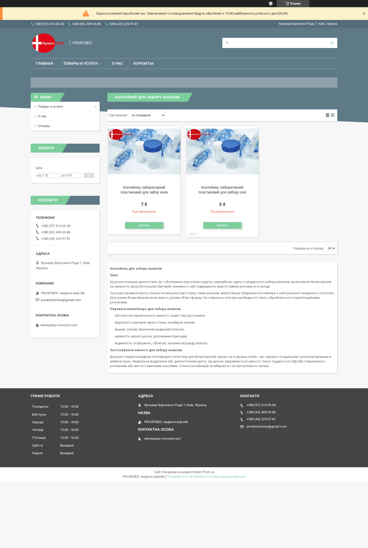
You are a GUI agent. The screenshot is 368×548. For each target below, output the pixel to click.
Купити (144, 225)
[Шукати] (332, 43)
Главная (44, 63)
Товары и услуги (80, 63)
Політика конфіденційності (226, 476)
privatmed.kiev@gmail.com (61, 300)
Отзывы (44, 126)
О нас (117, 63)
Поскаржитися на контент (185, 476)
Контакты (143, 63)
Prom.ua (208, 472)
